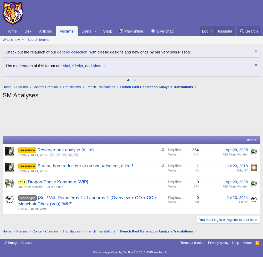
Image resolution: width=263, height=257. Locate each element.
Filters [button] (248, 140)
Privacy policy (218, 243)
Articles (45, 31)
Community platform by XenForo (131, 252)
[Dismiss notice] (255, 52)
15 (76, 155)
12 (58, 155)
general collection (72, 52)
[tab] (128, 80)
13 (64, 155)
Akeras (99, 66)
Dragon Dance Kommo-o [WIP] (58, 182)
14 (70, 155)
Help (235, 243)
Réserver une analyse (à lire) (65, 149)
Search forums (39, 40)
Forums (67, 31)
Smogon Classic (18, 243)
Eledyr (77, 66)
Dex (27, 31)
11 (52, 155)
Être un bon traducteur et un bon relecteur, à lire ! (85, 165)
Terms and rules (192, 243)
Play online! (134, 31)
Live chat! (165, 31)
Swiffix (22, 155)
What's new (11, 40)
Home (11, 31)
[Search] (248, 31)
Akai (66, 66)
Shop (107, 31)
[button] (95, 31)
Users (86, 31)
